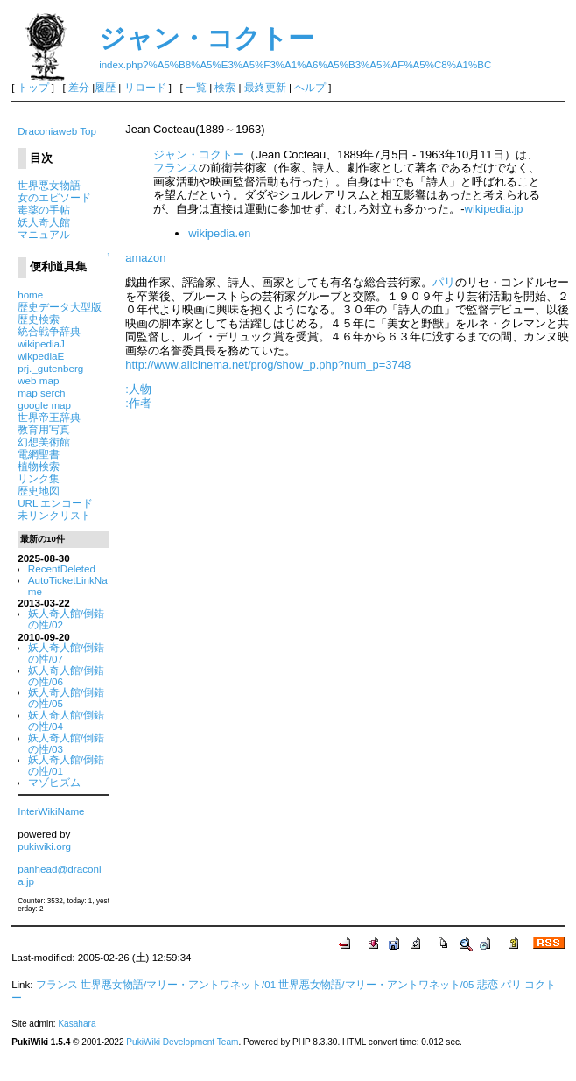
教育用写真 (44, 429)
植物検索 (39, 466)
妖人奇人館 (44, 222)
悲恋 (487, 984)
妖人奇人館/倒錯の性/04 (66, 720)
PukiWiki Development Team (182, 1042)
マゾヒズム (54, 782)
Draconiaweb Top (57, 131)
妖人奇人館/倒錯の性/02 (66, 618)
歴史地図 (39, 490)
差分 (78, 87)
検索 (224, 87)
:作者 (138, 403)
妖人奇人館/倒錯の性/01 (66, 765)
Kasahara (76, 1023)
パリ (443, 282)
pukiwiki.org (44, 846)
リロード (145, 87)
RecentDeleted (61, 568)
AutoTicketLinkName (68, 585)
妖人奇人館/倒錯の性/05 (66, 697)
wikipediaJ (41, 343)
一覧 (196, 87)
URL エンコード (55, 503)
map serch (41, 392)
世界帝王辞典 (49, 417)
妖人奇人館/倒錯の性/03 (66, 743)
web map (38, 380)
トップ (33, 87)
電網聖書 (39, 454)
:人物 (138, 389)
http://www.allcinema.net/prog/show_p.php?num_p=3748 (268, 364)
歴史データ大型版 (60, 306)
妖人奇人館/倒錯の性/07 (66, 653)
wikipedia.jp (494, 208)
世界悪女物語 (49, 185)
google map (44, 405)
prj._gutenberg (50, 368)
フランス (176, 167)
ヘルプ (310, 87)
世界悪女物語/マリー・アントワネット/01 (178, 984)
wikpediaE (41, 356)
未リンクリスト (54, 515)
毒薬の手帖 (44, 209)
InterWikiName (51, 811)
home (30, 294)
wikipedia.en (219, 233)
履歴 (105, 87)
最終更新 (265, 87)
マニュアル (44, 234)
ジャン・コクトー (206, 38)
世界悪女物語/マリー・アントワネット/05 (376, 984)
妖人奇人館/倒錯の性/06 (66, 675)
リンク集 (39, 478)
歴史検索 (39, 319)
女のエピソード (54, 197)
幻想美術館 (44, 441)
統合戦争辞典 (49, 331)
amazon (145, 257)
